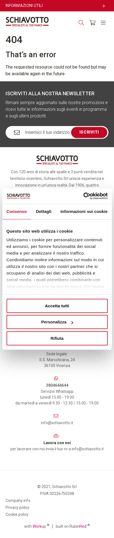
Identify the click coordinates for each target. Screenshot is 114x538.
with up (36, 526)
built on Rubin (73, 526)
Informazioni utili (24, 5)
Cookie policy (17, 514)
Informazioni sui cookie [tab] (84, 211)
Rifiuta (57, 338)
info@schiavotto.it (57, 423)
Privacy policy (17, 507)
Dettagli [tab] (44, 211)
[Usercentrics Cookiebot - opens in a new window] (83, 196)
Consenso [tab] (16, 211)
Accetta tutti (57, 305)
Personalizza (57, 322)
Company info (18, 500)
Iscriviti (89, 132)
